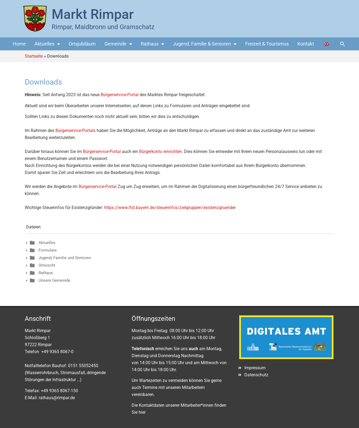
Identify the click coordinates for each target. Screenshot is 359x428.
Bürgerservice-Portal (120, 94)
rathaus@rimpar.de (57, 397)
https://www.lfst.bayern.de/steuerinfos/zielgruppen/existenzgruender (170, 207)
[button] (343, 43)
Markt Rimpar (93, 14)
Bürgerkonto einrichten (160, 151)
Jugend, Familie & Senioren (205, 44)
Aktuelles (47, 44)
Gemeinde (118, 44)
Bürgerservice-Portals (75, 130)
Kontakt (305, 44)
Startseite (34, 56)
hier (142, 412)
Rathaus (152, 44)
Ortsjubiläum (82, 44)
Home (19, 44)
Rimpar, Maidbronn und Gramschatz (103, 27)
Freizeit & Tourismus (267, 44)
